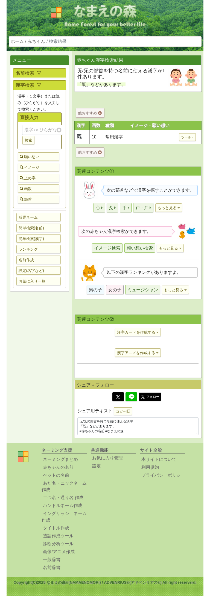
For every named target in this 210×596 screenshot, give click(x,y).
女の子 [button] (114, 289)
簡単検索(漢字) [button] (31, 238)
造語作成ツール (58, 535)
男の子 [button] (95, 289)
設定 (96, 466)
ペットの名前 (56, 475)
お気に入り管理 (107, 458)
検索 (28, 140)
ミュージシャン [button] (142, 289)
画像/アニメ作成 (59, 551)
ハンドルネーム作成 (62, 505)
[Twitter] (118, 396)
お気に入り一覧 (32, 281)
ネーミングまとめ (60, 459)
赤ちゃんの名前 (58, 467)
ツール (186, 137)
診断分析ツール (58, 543)
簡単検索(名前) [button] (31, 228)
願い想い (29, 157)
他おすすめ (90, 113)
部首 (26, 199)
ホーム (17, 41)
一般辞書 (51, 559)
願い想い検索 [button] (140, 248)
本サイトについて (158, 459)
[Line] (131, 396)
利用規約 (150, 467)
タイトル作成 (56, 528)
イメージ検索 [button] (107, 248)
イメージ (29, 167)
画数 (26, 188)
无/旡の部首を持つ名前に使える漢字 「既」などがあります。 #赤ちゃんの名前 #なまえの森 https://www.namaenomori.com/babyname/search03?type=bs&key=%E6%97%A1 (138, 426)
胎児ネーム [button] (28, 217)
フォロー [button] (150, 397)
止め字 (28, 178)
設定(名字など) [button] (31, 270)
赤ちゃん (36, 41)
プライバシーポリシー (163, 475)
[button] (99, 207)
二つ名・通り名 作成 (63, 497)
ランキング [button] (28, 249)
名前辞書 (51, 567)
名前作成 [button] (26, 260)
